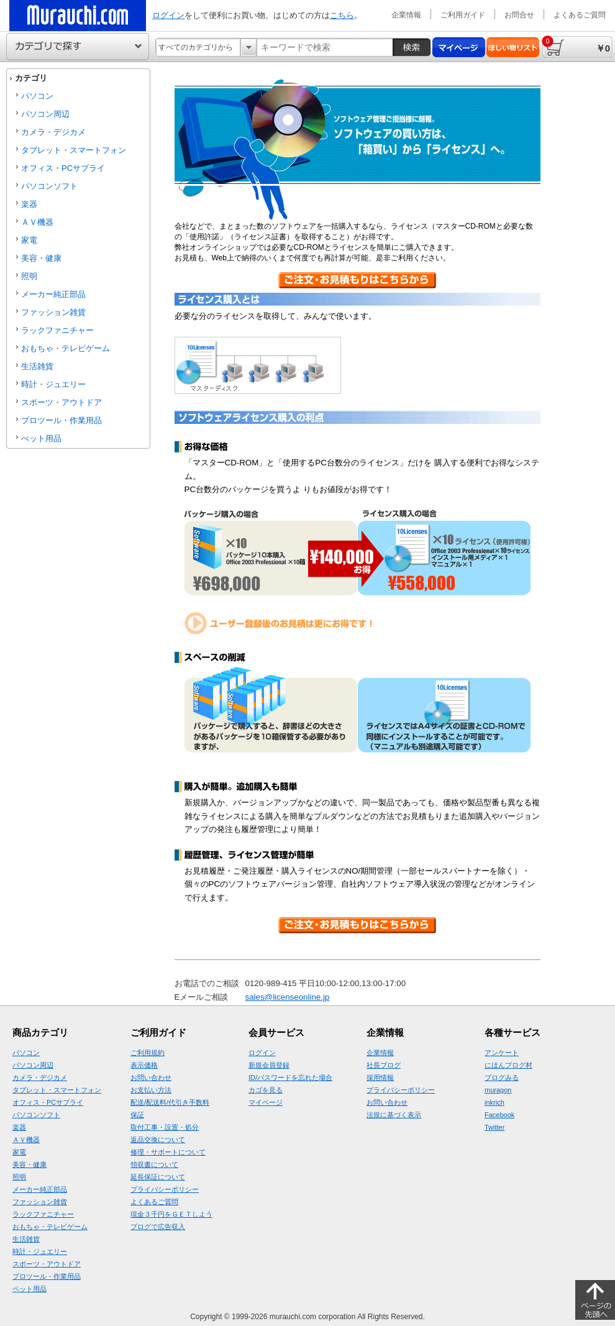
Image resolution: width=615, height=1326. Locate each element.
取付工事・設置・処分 (164, 1127)
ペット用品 (29, 1288)
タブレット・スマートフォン (73, 150)
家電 (29, 240)
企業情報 (406, 15)
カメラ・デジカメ (53, 132)
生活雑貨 (37, 366)
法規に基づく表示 (394, 1114)
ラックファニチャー (57, 330)
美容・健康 (41, 258)
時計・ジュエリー (53, 384)
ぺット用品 (41, 438)
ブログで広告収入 (157, 1226)
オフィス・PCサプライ (63, 168)
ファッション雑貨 (53, 312)
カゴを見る (265, 1090)
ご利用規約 (147, 1052)
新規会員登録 (268, 1065)
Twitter (494, 1127)
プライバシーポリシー (164, 1189)
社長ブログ (384, 1065)
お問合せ (519, 15)
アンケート (502, 1052)
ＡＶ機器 (37, 222)
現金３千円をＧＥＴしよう (171, 1214)
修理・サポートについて (168, 1152)
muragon (498, 1090)
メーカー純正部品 (53, 294)
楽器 (29, 204)
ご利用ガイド (462, 15)
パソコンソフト (49, 186)
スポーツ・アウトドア (61, 402)
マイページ (458, 47)
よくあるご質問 (580, 15)
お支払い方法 (150, 1090)
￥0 (576, 44)
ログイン (168, 15)
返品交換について (157, 1139)
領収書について (154, 1164)
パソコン (37, 96)
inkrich (494, 1102)
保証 (137, 1114)
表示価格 (144, 1065)
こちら (342, 15)
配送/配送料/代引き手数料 (169, 1102)
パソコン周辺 (45, 114)
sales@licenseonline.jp (287, 997)
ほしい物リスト (512, 47)
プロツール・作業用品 (61, 420)
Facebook (499, 1114)
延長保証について (157, 1177)
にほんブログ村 (508, 1065)
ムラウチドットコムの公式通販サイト (77, 15)
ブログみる (502, 1077)
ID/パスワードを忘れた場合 (290, 1077)
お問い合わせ (150, 1077)
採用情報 (380, 1077)
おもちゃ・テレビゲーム (65, 348)
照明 (29, 276)
